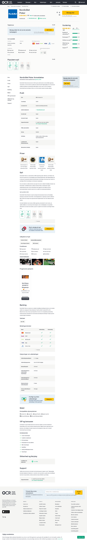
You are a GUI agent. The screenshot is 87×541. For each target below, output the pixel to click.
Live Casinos (74, 517)
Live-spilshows (58, 506)
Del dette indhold (75, 6)
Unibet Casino (42, 506)
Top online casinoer (75, 504)
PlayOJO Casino (42, 508)
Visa (26, 342)
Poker (56, 522)
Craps (56, 513)
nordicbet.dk (22, 18)
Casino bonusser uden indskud (76, 507)
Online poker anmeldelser (39, 15)
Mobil (9, 92)
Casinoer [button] (20, 2)
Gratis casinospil (74, 521)
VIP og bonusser (12, 96)
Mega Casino (42, 518)
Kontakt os (25, 506)
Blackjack (57, 504)
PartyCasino (42, 525)
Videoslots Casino (43, 513)
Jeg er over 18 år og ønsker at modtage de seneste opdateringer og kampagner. (61, 495)
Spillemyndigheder (27, 511)
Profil (9, 80)
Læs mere (60, 539)
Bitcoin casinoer (74, 514)
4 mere (53, 43)
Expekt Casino (42, 515)
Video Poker (57, 515)
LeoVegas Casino (43, 511)
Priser (9, 83)
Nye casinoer (74, 526)
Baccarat (57, 520)
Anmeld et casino (55, 6)
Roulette (57, 508)
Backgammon (58, 525)
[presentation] (55, 163)
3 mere (9, 54)
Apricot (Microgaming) (36, 240)
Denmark (82, 2)
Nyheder (65, 2)
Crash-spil (57, 518)
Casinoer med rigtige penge (77, 510)
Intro (9, 77)
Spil (8, 86)
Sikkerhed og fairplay (11, 99)
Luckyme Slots (42, 522)
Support (10, 103)
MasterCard (27, 332)
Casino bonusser (74, 519)
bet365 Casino (42, 504)
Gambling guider (74, 528)
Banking (10, 89)
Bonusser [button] (29, 2)
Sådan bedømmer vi (27, 508)
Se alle (53, 24)
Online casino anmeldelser (77, 512)
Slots (56, 511)
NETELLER (27, 339)
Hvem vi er (25, 504)
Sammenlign (65, 6)
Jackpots (58, 2)
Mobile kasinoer (74, 524)
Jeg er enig (81, 537)
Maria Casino (42, 520)
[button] (37, 221)
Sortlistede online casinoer (29, 513)
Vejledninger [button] (43, 2)
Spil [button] (35, 2)
